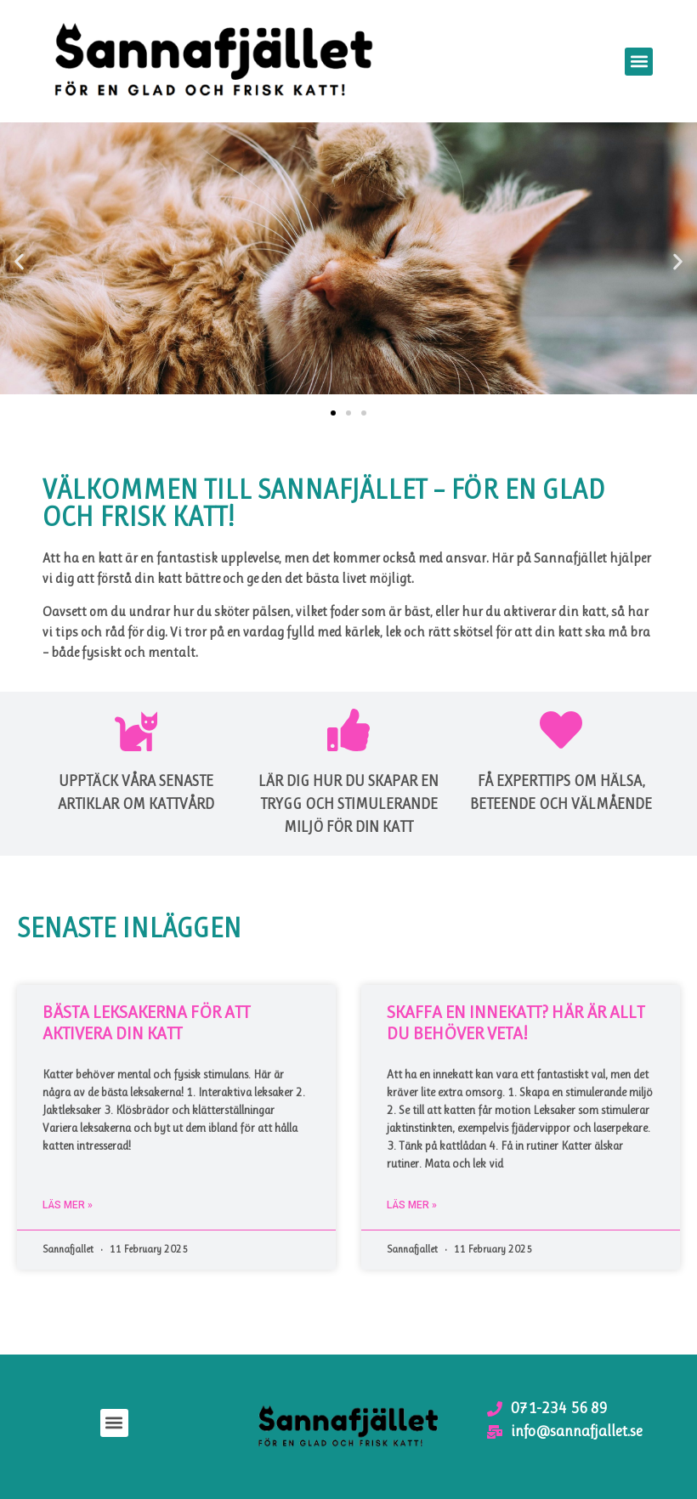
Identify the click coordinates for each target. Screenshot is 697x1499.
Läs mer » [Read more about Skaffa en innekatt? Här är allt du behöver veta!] (412, 1205)
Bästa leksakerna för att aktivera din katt (146, 1023)
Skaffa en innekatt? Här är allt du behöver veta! (515, 1023)
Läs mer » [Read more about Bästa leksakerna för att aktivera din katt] (67, 1205)
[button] (639, 62)
